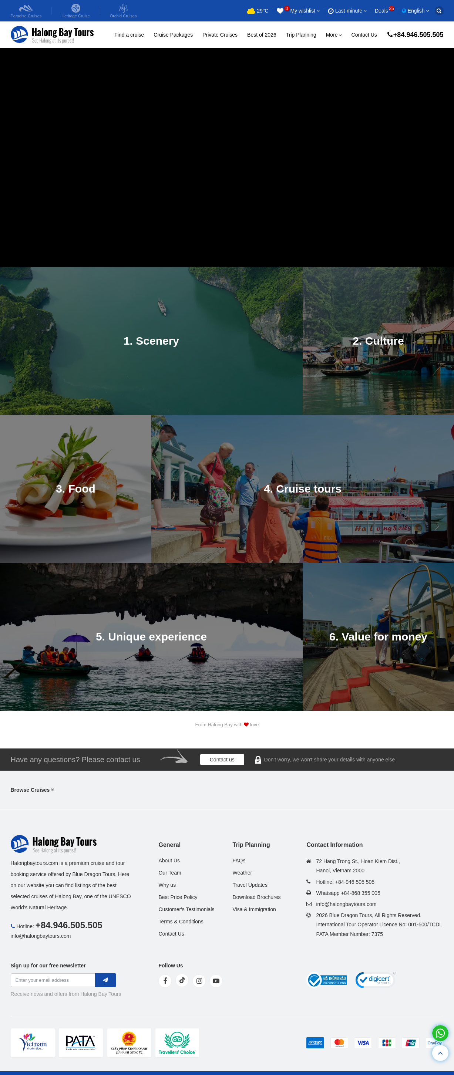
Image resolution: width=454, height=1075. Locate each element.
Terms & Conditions (180, 921)
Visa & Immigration (254, 909)
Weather (242, 873)
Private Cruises (220, 35)
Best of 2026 (261, 35)
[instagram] (199, 981)
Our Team (169, 873)
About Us (169, 860)
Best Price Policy (177, 897)
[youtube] (216, 981)
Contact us (222, 760)
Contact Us (364, 35)
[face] (165, 981)
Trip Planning (301, 35)
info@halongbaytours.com (41, 936)
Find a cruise (129, 35)
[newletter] (105, 980)
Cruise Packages (173, 35)
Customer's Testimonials (186, 909)
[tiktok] (182, 980)
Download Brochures (256, 897)
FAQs (238, 860)
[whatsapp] (440, 1033)
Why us (167, 885)
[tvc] (177, 1042)
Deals (384, 11)
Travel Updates (249, 885)
